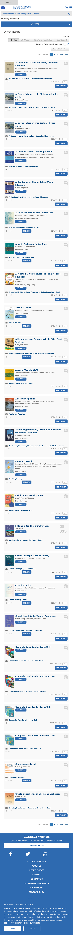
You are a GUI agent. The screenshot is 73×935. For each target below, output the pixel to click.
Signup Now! (36, 845)
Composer (25, 40)
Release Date (61, 40)
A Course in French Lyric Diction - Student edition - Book (31, 136)
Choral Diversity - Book (18, 599)
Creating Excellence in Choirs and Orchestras (37, 794)
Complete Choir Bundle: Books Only (33, 707)
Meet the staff (36, 870)
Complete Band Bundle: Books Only (33, 647)
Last (66, 55)
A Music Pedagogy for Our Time (31, 244)
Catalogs (9, 2)
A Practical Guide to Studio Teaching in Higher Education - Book (34, 292)
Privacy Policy (36, 892)
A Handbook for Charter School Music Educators (28, 197)
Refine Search (60, 49)
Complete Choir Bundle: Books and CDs (35, 735)
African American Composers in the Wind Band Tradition (31, 353)
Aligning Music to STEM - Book (21, 383)
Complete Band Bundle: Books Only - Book (26, 661)
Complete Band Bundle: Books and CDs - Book (28, 691)
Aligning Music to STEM (26, 370)
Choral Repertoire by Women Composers (35, 616)
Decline (32, 929)
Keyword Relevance (43, 40)
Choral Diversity (23, 585)
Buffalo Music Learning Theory (30, 495)
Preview (26, 231)
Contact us (36, 879)
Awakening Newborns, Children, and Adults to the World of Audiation (36, 446)
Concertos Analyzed (25, 764)
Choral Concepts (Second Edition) (32, 555)
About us (36, 866)
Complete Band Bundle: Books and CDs (35, 676)
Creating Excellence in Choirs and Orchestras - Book (30, 808)
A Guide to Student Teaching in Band (33, 151)
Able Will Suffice (23, 307)
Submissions (36, 888)
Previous (45, 55)
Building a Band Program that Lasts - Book (25, 540)
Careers (36, 874)
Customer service (36, 861)
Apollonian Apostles (25, 399)
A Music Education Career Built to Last (34, 212)
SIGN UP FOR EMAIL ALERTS (36, 883)
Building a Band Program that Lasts (32, 526)
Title (13, 40)
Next (61, 55)
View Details (21, 74)
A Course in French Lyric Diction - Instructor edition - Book (32, 107)
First (39, 55)
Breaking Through (23, 461)
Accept (12, 929)
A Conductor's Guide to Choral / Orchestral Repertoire (30, 79)
